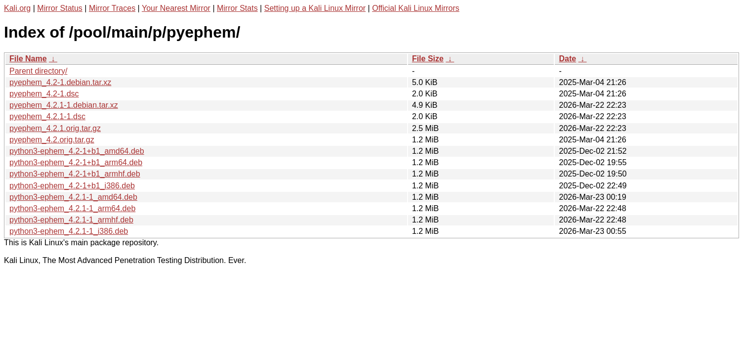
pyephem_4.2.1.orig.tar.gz (55, 128)
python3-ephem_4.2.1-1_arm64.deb (72, 208)
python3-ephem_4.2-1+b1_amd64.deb (76, 151)
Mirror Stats (237, 8)
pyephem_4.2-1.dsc (44, 93)
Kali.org (17, 8)
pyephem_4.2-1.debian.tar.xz (60, 82)
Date (567, 58)
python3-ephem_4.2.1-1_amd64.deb (73, 197)
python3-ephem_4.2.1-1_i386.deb (68, 231)
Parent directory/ (38, 71)
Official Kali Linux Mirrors (415, 8)
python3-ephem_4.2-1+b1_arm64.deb (75, 162)
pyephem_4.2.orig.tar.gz (51, 139)
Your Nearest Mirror (176, 8)
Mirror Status (60, 8)
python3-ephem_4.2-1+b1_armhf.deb (74, 174)
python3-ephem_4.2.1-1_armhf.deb (71, 220)
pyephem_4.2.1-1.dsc (47, 116)
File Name (28, 58)
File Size (428, 58)
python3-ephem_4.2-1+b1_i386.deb (72, 185)
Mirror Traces (112, 8)
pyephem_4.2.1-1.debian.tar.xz (63, 105)
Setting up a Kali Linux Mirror (315, 8)
